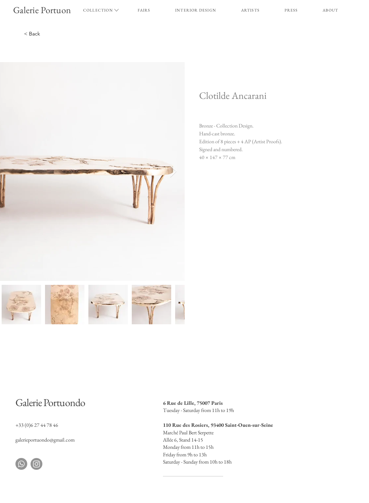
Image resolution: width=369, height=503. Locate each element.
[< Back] (57, 34)
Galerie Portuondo (50, 402)
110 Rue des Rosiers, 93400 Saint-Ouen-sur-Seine (218, 425)
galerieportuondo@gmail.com (45, 439)
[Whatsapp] (21, 464)
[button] (98, 10)
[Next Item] (173, 171)
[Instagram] (36, 464)
